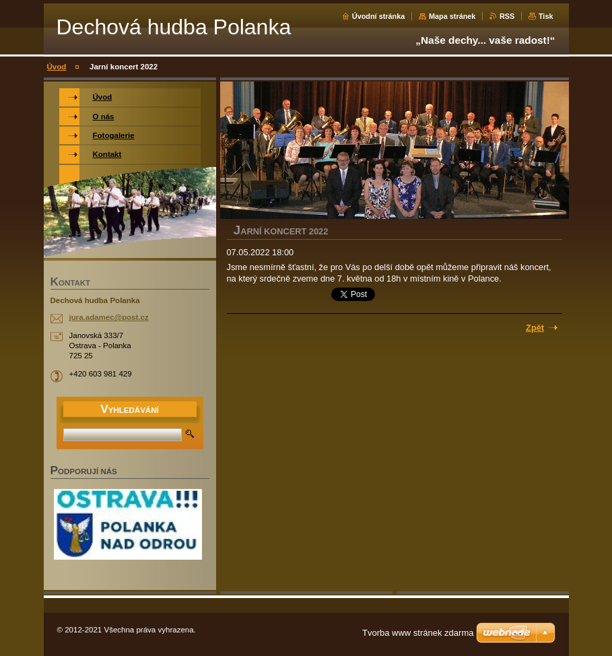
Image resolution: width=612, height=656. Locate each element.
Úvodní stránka (378, 16)
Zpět (535, 328)
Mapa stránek (452, 16)
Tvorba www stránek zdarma (417, 633)
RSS (507, 16)
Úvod (57, 67)
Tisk (546, 16)
